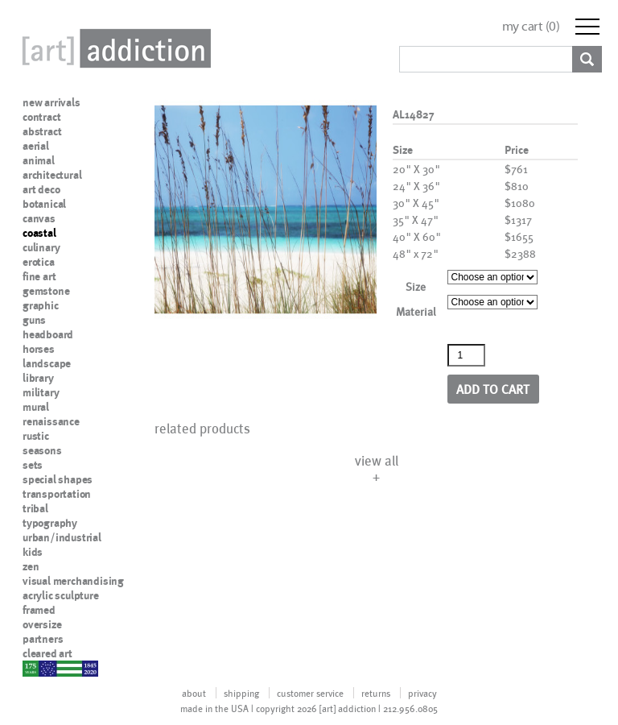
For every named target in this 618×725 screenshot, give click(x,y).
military (41, 392)
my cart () (531, 26)
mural (36, 406)
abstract (42, 131)
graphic (41, 305)
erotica (39, 261)
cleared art (47, 653)
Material (416, 311)
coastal (39, 232)
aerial (36, 145)
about (194, 692)
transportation (57, 493)
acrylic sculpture (61, 595)
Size (416, 286)
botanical (44, 203)
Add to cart (492, 388)
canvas (39, 218)
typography (50, 522)
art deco (41, 189)
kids (33, 551)
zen (31, 566)
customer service (310, 692)
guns (34, 319)
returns (375, 692)
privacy (422, 692)
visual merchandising (73, 580)
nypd (35, 667)
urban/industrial (62, 537)
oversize (42, 624)
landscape (47, 363)
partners (43, 638)
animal (39, 160)
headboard (48, 334)
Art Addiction (113, 48)
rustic (36, 435)
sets (33, 464)
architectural (52, 174)
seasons (42, 450)
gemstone (46, 290)
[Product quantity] (466, 355)
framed (39, 609)
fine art (39, 276)
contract (41, 116)
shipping (241, 692)
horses (39, 348)
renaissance (51, 421)
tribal (35, 508)
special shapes (58, 479)
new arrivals (51, 102)
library (38, 377)
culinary (41, 247)
